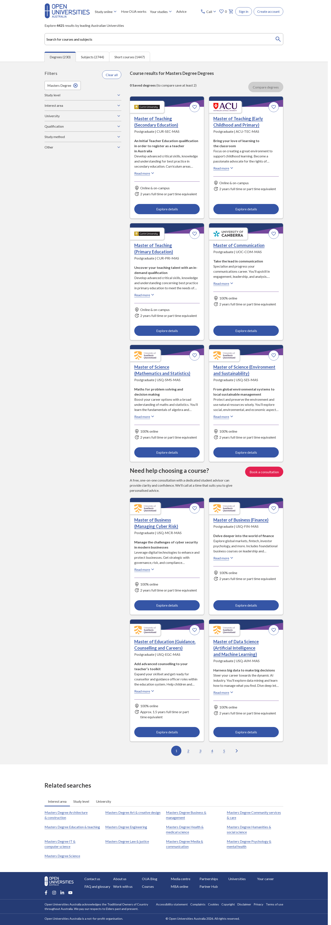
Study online (106, 11)
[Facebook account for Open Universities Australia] (46, 893)
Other (83, 147)
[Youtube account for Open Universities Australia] (70, 893)
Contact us (92, 879)
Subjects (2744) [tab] (92, 57)
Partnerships (208, 879)
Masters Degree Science (62, 856)
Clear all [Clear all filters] (112, 75)
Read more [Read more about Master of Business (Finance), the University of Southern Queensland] (223, 557)
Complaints (197, 904)
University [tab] (103, 801)
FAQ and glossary (97, 886)
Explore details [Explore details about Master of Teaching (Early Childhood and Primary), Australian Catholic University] (246, 209)
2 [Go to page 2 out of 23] (188, 751)
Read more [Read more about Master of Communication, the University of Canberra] (223, 283)
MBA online (179, 886)
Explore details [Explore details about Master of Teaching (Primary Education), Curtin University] (167, 331)
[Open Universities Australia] (67, 17)
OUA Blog (149, 879)
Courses (148, 886)
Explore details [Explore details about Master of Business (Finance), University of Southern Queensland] (246, 605)
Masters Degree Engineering (126, 827)
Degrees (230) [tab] (60, 57)
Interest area (83, 105)
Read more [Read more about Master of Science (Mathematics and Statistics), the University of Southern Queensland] (144, 416)
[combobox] (164, 39)
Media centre (180, 879)
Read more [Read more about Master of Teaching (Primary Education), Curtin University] (144, 295)
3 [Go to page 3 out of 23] (200, 751)
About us (119, 879)
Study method (83, 136)
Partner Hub (208, 886)
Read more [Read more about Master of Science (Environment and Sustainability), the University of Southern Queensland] (223, 416)
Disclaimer (244, 904)
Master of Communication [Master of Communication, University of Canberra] (239, 245)
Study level (83, 95)
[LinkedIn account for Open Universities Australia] (62, 893)
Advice (181, 11)
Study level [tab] (81, 801)
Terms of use (274, 904)
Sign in (243, 11)
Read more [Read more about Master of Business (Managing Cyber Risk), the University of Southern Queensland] (144, 569)
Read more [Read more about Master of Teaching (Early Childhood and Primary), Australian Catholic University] (223, 168)
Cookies (213, 904)
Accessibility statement (172, 904)
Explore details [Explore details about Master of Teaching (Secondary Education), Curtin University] (167, 209)
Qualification (83, 126)
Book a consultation (264, 472)
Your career (265, 879)
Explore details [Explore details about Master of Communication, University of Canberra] (246, 331)
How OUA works (133, 11)
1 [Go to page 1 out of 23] (176, 751)
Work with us (123, 886)
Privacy (258, 904)
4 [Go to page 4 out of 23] (212, 751)
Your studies (161, 11)
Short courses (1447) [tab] (129, 57)
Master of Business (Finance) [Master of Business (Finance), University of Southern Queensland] (241, 519)
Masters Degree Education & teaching (72, 827)
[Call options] (208, 11)
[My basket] (231, 11)
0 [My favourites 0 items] (223, 11)
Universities (237, 879)
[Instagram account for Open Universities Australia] (54, 893)
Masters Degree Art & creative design (132, 812)
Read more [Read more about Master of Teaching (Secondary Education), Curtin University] (144, 173)
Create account (268, 11)
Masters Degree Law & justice (127, 841)
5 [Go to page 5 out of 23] (224, 751)
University (83, 115)
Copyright (228, 904)
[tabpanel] (164, 413)
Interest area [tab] (57, 801)
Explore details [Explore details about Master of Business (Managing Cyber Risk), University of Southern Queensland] (167, 605)
